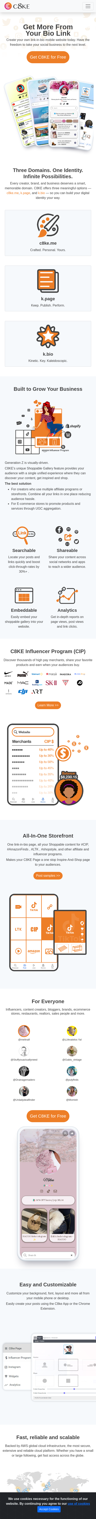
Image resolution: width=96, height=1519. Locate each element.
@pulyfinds (72, 1079)
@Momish (72, 1099)
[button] (88, 6)
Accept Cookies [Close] (49, 1509)
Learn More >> (48, 705)
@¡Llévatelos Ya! (72, 1039)
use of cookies (79, 1503)
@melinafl (24, 1039)
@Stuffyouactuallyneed (24, 1059)
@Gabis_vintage (72, 1059)
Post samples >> (48, 875)
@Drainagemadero (24, 1079)
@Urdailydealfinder (24, 1099)
